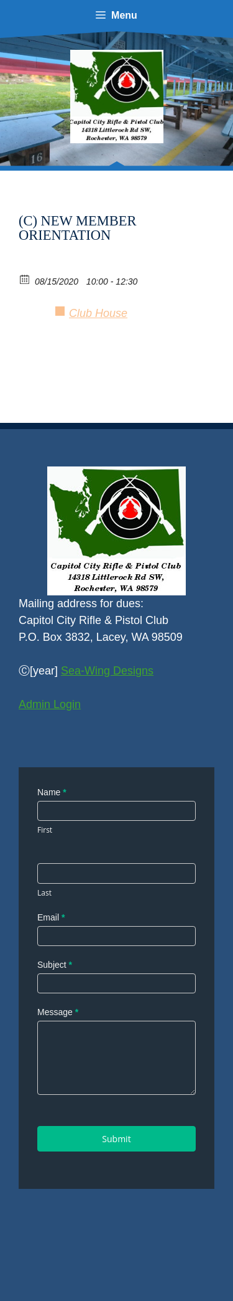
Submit (116, 1139)
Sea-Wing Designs (107, 671)
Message (57, 1012)
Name (51, 792)
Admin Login (50, 704)
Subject (54, 965)
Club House (98, 313)
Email (51, 917)
